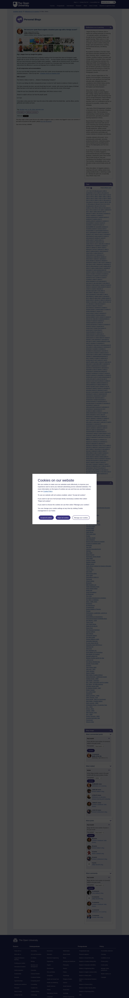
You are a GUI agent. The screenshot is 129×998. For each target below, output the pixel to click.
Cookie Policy (47, 491)
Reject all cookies (63, 518)
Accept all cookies (46, 518)
